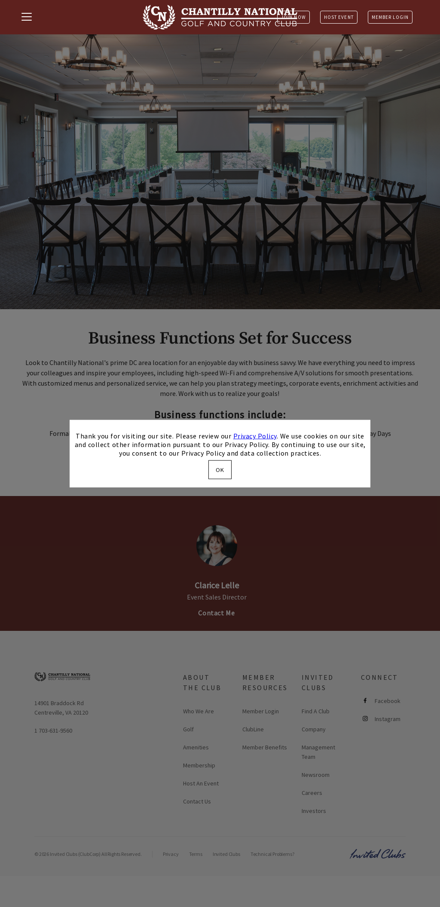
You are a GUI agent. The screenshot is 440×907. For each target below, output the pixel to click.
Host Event (339, 17)
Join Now (293, 17)
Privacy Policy (255, 436)
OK (220, 469)
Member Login (390, 17)
